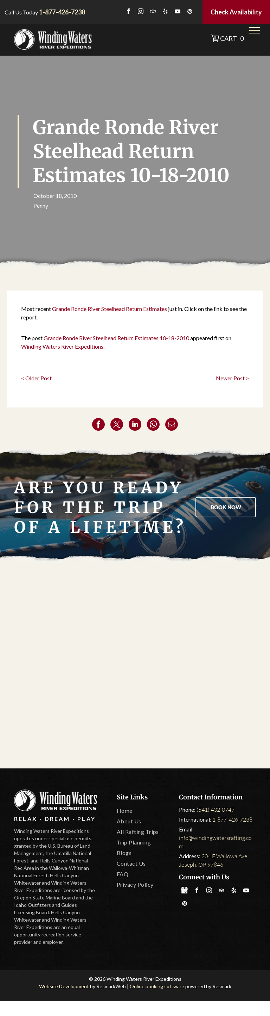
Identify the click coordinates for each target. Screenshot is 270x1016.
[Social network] (184, 891)
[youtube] (177, 12)
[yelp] (165, 12)
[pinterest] (189, 12)
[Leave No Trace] (194, 666)
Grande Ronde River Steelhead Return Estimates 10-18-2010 (116, 338)
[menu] (254, 30)
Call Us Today (21, 12)
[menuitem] (145, 810)
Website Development (64, 986)
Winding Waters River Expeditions (62, 346)
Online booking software (157, 986)
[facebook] (128, 12)
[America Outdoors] (76, 606)
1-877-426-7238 (232, 819)
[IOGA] (76, 726)
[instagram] (140, 12)
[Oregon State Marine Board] (76, 666)
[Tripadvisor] (194, 606)
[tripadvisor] (153, 12)
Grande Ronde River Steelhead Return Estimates (109, 308)
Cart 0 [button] (232, 38)
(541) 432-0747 (215, 809)
